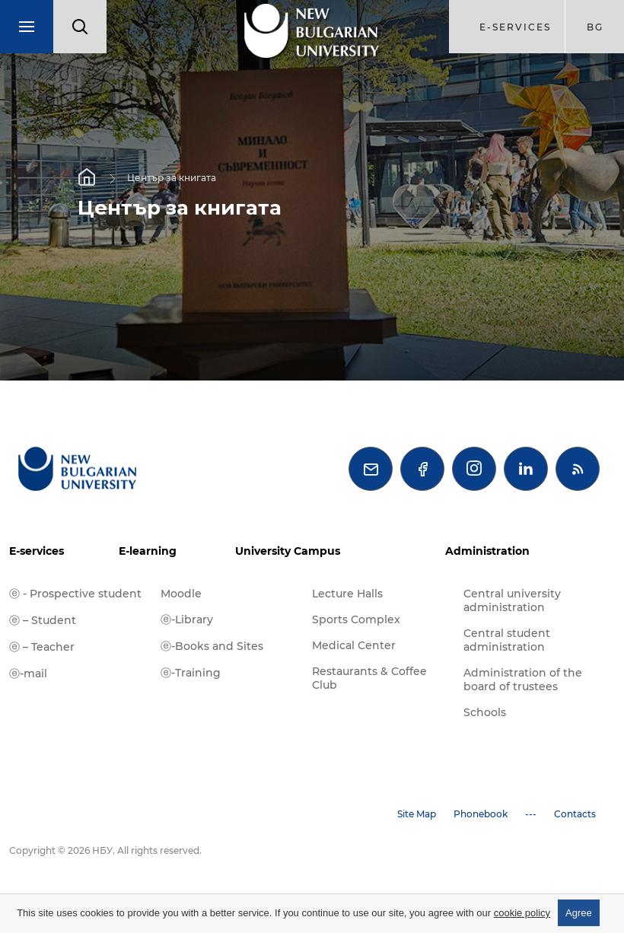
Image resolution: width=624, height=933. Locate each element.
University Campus (287, 551)
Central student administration (506, 640)
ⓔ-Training (191, 673)
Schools (484, 712)
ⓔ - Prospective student (75, 593)
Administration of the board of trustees (522, 679)
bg (595, 27)
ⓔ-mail (28, 673)
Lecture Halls (347, 593)
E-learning (148, 551)
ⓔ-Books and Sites (212, 646)
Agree (578, 913)
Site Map (416, 814)
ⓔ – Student (42, 620)
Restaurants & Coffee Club (369, 678)
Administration (487, 551)
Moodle (181, 593)
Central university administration (512, 600)
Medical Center (354, 645)
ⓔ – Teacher (42, 647)
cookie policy (522, 913)
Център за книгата (171, 177)
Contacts (575, 814)
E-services (36, 551)
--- (530, 814)
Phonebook (481, 814)
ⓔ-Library (187, 619)
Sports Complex (356, 619)
